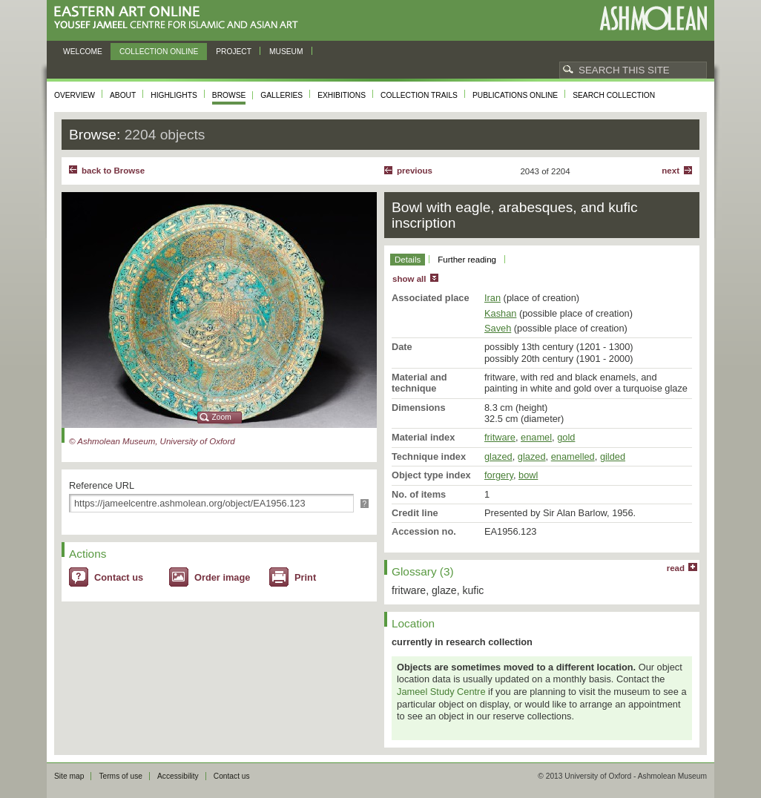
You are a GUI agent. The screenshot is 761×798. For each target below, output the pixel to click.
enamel (536, 437)
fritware (499, 437)
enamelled (573, 456)
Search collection (614, 95)
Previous (414, 170)
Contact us (118, 577)
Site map (69, 776)
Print (305, 577)
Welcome (82, 51)
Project (233, 51)
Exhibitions (341, 95)
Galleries (281, 95)
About (123, 95)
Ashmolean (653, 18)
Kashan (500, 313)
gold (566, 437)
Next (670, 170)
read (676, 568)
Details (408, 259)
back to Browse (113, 170)
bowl (528, 475)
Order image (222, 577)
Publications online (515, 95)
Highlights (174, 95)
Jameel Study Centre (441, 691)
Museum (286, 51)
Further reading (467, 259)
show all (409, 278)
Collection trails (419, 95)
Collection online (158, 51)
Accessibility (178, 776)
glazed (498, 456)
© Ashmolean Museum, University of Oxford (152, 441)
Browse (229, 95)
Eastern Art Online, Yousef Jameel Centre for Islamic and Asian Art (180, 18)
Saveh (497, 328)
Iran (492, 297)
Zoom (221, 417)
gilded (612, 456)
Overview (74, 95)
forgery (498, 475)
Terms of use (120, 776)
